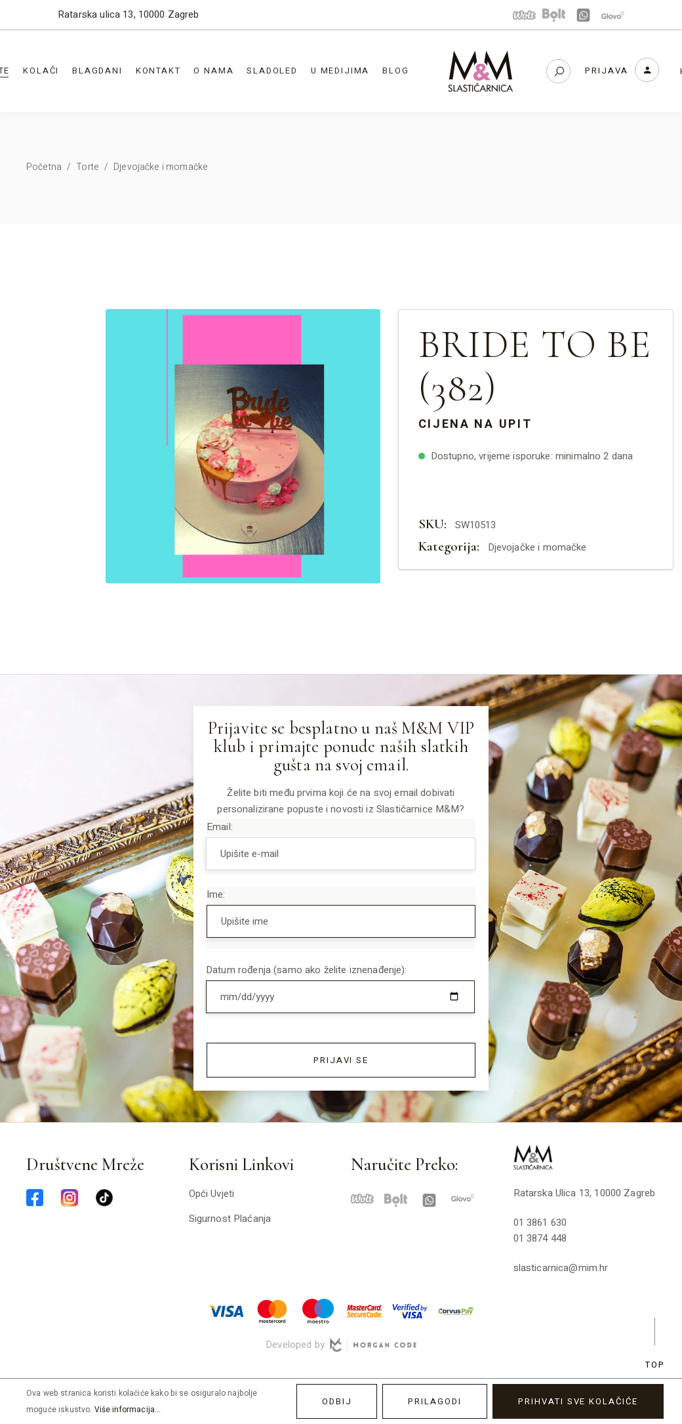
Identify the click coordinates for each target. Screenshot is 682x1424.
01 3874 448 (540, 1238)
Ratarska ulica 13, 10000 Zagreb (128, 14)
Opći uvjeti (212, 1193)
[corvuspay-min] (455, 1310)
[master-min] (272, 1310)
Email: (220, 827)
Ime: (216, 894)
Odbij (337, 1401)
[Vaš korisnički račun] (622, 70)
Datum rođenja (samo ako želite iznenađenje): (306, 970)
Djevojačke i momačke (537, 547)
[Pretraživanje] (558, 71)
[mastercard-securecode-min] (364, 1310)
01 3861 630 (540, 1222)
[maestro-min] (318, 1310)
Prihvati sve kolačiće (578, 1401)
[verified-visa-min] (410, 1310)
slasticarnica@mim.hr (561, 1268)
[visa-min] (226, 1310)
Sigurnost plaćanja (230, 1218)
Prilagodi (435, 1401)
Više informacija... (127, 1409)
